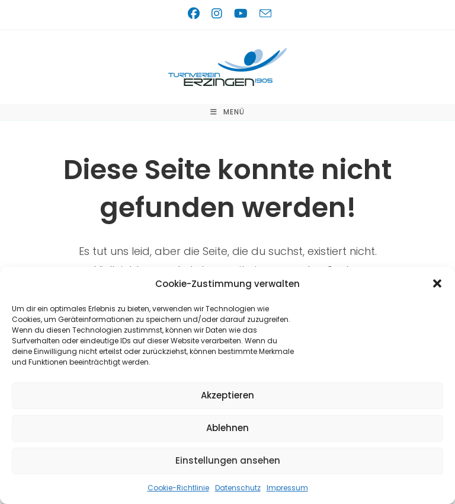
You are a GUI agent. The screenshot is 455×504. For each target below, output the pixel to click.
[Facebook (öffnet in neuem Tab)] (196, 14)
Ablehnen (227, 428)
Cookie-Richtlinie (178, 488)
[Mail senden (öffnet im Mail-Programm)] (263, 13)
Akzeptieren (227, 395)
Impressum (287, 488)
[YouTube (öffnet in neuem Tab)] (243, 14)
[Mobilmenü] (227, 112)
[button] (437, 283)
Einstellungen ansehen (227, 460)
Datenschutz (238, 488)
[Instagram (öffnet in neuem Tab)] (219, 14)
